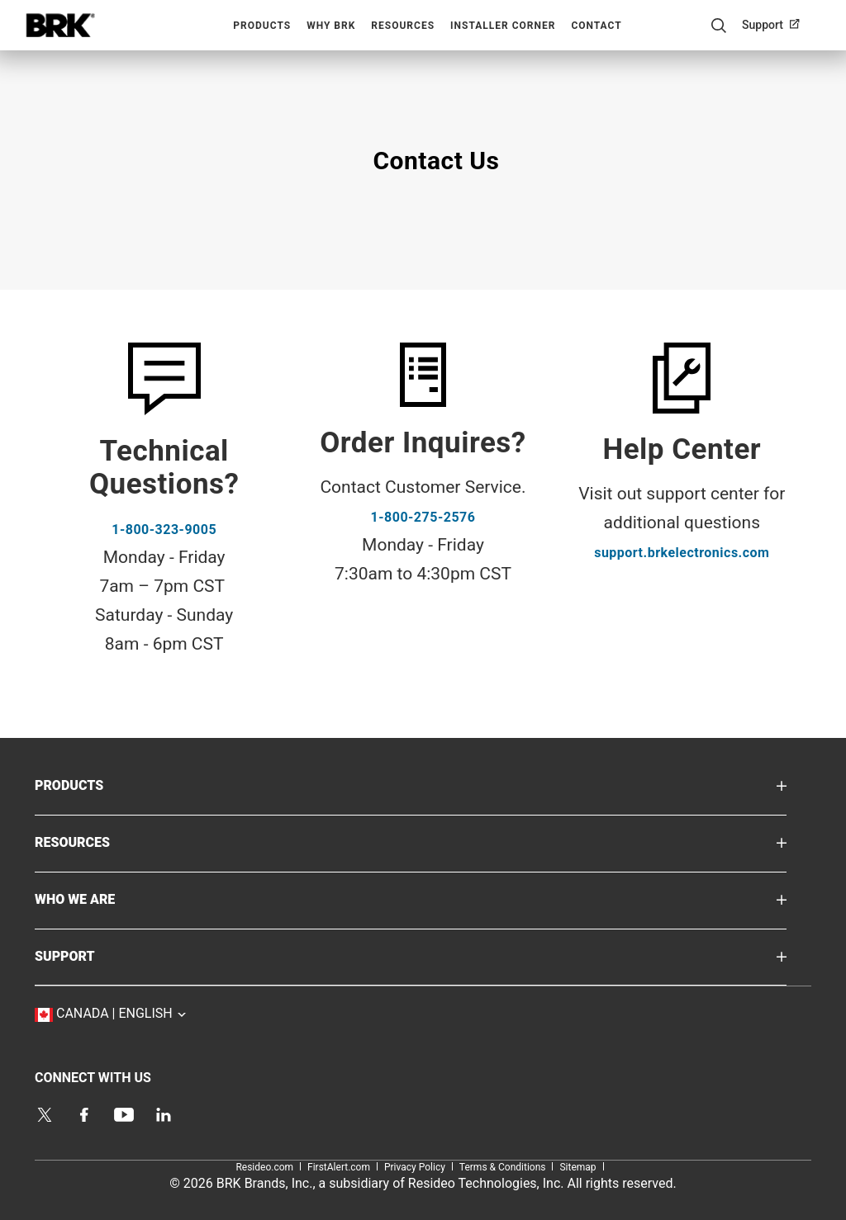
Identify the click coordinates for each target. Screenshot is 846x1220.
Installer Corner (502, 25)
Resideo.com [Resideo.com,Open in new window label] (264, 1167)
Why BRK (331, 25)
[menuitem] (777, 25)
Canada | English (142, 1012)
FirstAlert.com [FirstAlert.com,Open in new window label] (338, 1167)
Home (60, 25)
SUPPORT (89, 955)
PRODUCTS (94, 784)
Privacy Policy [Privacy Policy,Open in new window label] (414, 1167)
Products (262, 25)
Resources (403, 25)
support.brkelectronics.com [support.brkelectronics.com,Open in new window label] (681, 552)
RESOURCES (97, 841)
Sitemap (577, 1167)
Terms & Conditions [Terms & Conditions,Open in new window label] (502, 1167)
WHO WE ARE (99, 898)
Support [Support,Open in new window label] (762, 24)
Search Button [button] (718, 25)
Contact (596, 25)
